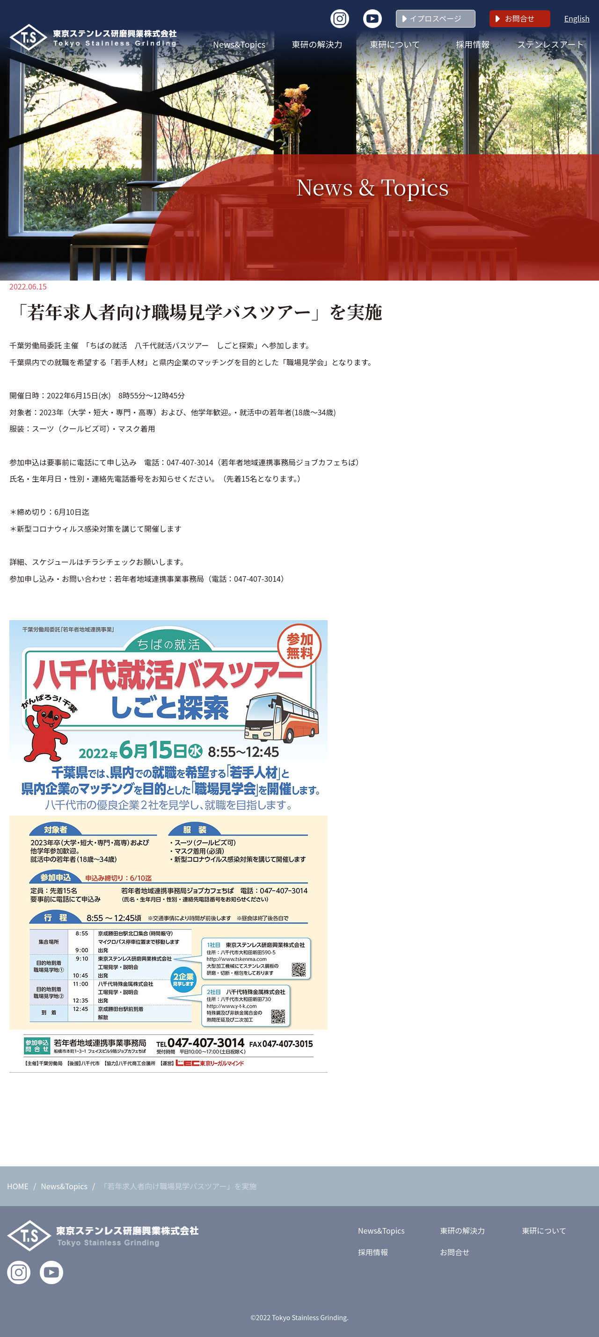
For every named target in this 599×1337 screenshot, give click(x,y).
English (577, 18)
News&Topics (239, 44)
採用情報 (472, 44)
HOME (18, 1186)
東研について (395, 44)
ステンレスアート (550, 44)
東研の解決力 (317, 44)
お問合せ (520, 18)
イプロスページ (435, 18)
